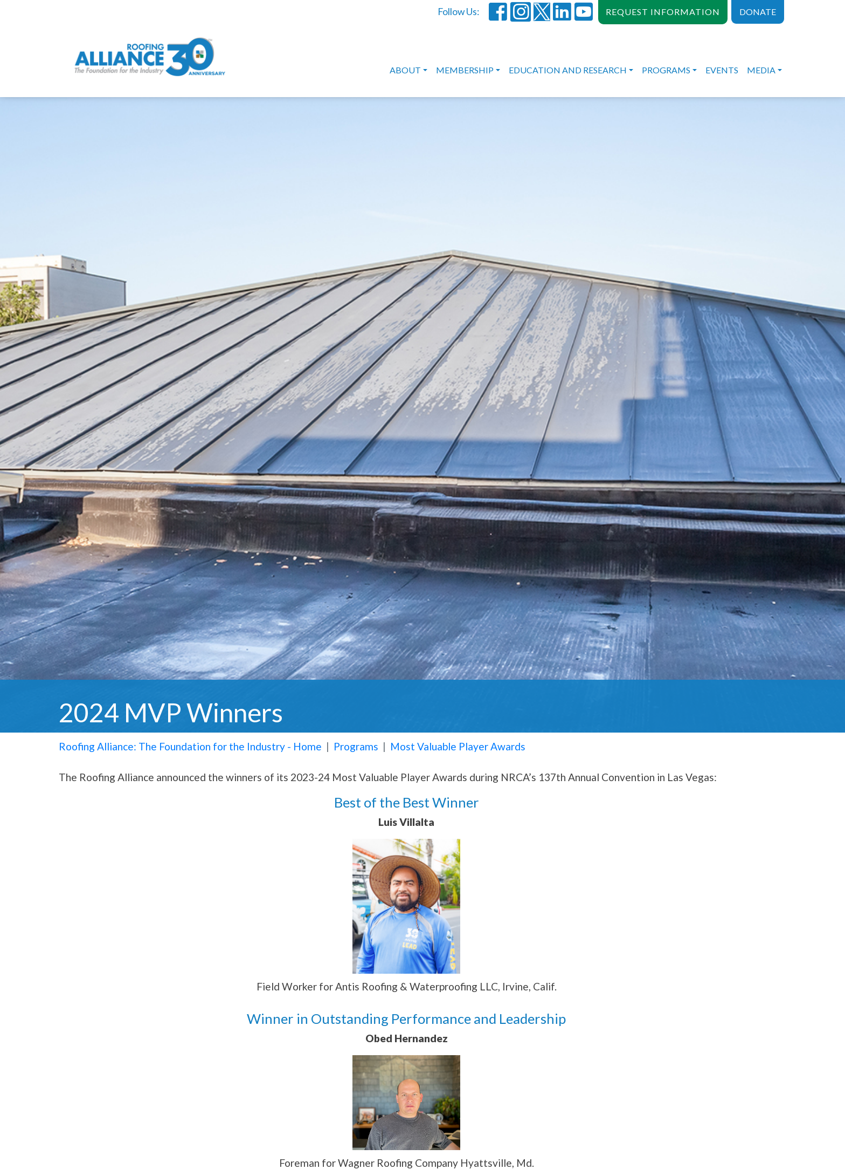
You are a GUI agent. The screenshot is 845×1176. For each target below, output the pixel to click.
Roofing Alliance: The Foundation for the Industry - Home (190, 746)
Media (761, 70)
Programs (666, 70)
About (405, 70)
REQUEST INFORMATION (663, 11)
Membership (465, 70)
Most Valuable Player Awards (457, 746)
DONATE (757, 11)
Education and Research (568, 70)
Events (721, 70)
